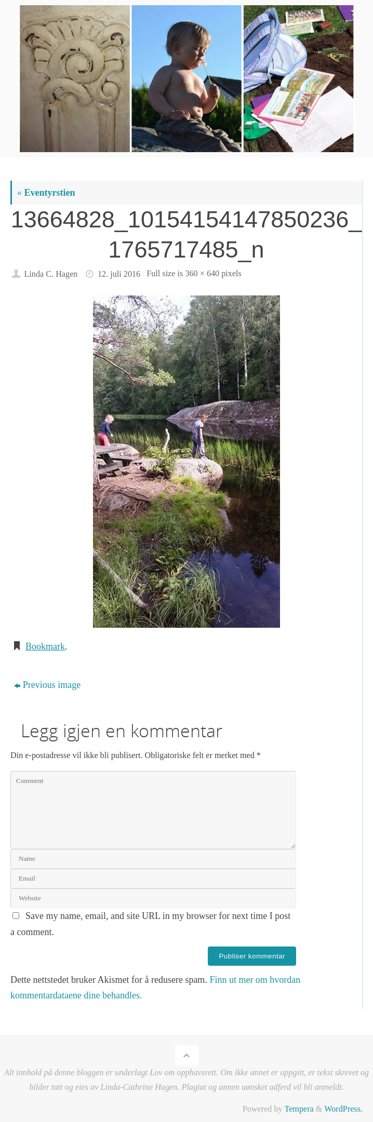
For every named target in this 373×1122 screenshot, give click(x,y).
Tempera (298, 1109)
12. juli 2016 (119, 274)
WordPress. (343, 1109)
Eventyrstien (46, 192)
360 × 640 (202, 273)
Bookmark (45, 646)
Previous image (47, 685)
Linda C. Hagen (50, 274)
